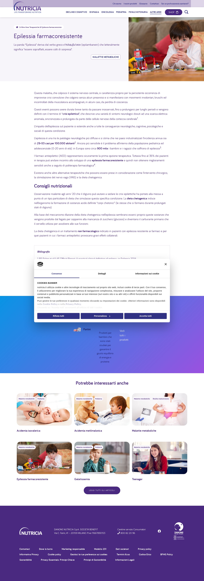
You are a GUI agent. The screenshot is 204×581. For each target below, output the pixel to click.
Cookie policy (54, 554)
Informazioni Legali (124, 559)
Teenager (137, 479)
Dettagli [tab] (102, 273)
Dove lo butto (46, 549)
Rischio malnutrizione (161, 399)
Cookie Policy (50, 304)
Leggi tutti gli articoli (102, 490)
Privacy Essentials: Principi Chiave (58, 559)
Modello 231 (100, 549)
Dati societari (122, 549)
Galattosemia (82, 479)
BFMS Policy (166, 554)
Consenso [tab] (57, 273)
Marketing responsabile (73, 549)
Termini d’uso (123, 554)
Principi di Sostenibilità (95, 559)
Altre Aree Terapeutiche (31, 27)
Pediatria (41, 399)
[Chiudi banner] (166, 264)
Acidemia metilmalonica (88, 431)
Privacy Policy (73, 304)
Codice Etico (145, 554)
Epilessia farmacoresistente (32, 479)
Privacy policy (144, 549)
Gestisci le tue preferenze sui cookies (88, 554)
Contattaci (24, 549)
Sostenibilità (25, 559)
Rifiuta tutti (58, 316)
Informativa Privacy (29, 554)
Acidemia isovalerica (28, 431)
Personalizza (102, 316)
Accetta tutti (145, 316)
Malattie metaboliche (106, 57)
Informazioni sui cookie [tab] (147, 273)
